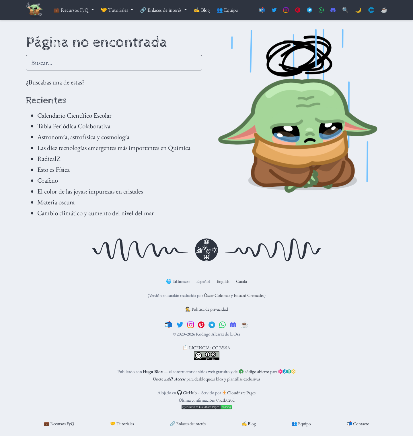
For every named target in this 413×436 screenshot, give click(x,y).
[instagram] (190, 324)
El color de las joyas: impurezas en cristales (90, 191)
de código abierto (251, 371)
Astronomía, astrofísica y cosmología (83, 137)
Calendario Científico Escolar (74, 115)
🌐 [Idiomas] (371, 10)
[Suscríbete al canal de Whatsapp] (321, 10)
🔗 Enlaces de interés (188, 424)
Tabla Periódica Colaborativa (73, 126)
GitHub (186, 393)
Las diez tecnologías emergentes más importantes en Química (113, 147)
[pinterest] (201, 324)
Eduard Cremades (249, 295)
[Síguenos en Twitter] (274, 10)
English (223, 281)
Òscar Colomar (217, 295)
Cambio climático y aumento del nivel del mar (95, 213)
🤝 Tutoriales (122, 424)
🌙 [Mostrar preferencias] (358, 10)
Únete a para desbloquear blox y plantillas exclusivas (206, 379)
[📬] (168, 324)
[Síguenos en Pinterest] (297, 10)
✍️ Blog (248, 424)
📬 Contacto (358, 424)
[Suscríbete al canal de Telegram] (309, 10)
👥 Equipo (301, 424)
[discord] (233, 324)
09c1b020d (225, 400)
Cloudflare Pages (239, 393)
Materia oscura (56, 202)
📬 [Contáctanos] (262, 10)
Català (241, 281)
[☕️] (244, 324)
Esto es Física (53, 169)
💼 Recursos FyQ (59, 424)
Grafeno (47, 180)
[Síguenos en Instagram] (286, 10)
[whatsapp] (222, 324)
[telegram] (212, 324)
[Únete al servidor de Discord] (333, 10)
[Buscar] (345, 10)
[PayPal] (384, 10)
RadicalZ (49, 158)
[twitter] (180, 324)
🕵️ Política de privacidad (206, 309)
